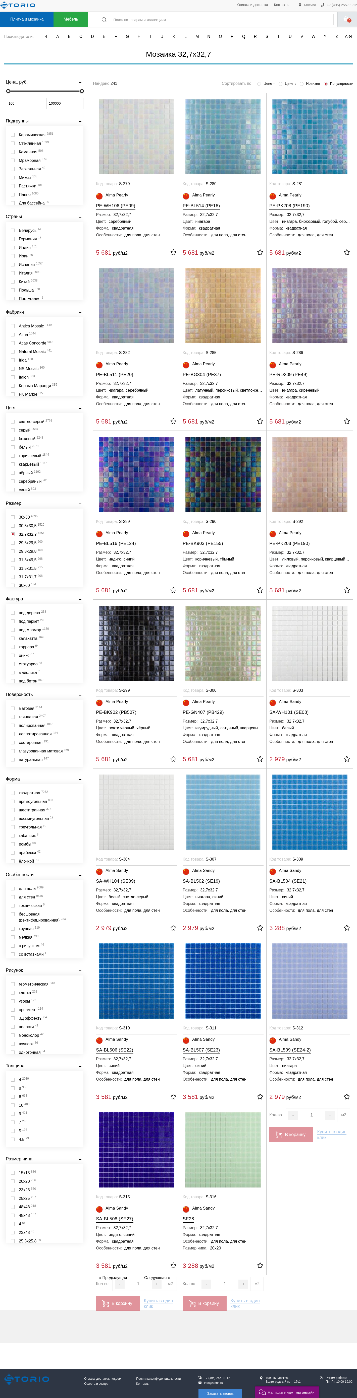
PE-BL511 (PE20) (114, 374)
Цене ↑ (266, 84)
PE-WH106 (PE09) (115, 205)
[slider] (8, 91)
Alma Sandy (285, 703)
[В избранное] (173, 252)
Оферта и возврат (97, 1383)
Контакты (281, 5)
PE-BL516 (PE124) (116, 543)
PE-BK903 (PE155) (203, 543)
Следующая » (157, 1278)
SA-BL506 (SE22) (114, 1050)
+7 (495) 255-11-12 (339, 5)
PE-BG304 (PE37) (202, 374)
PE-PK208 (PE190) (289, 205)
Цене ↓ (287, 84)
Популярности (338, 84)
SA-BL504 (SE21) (288, 881)
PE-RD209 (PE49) (288, 374)
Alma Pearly (112, 196)
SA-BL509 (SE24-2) (290, 1050)
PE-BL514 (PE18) (201, 205)
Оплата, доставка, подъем (102, 1378)
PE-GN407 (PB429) (203, 712)
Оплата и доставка (252, 5)
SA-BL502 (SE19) (201, 881)
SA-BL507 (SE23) (201, 1050)
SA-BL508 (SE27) (114, 1218)
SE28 (188, 1218)
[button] (287, 1392)
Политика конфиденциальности (158, 1378)
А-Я (348, 36)
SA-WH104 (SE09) (115, 881)
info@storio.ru (213, 1383)
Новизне (310, 84)
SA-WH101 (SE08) (289, 712)
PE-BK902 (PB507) (116, 712)
